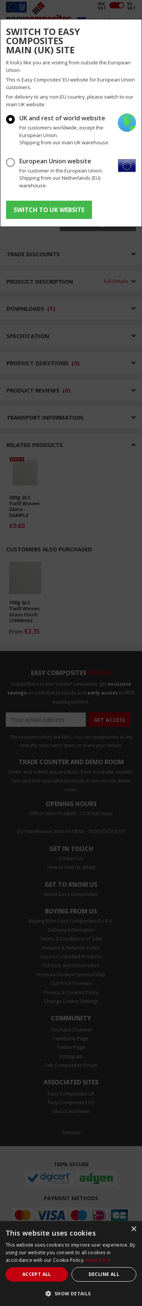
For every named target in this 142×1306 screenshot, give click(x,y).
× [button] (133, 1229)
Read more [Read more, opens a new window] (98, 1260)
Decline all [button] (104, 1274)
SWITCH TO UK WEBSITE (49, 210)
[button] (71, 1293)
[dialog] (71, 1263)
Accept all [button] (36, 1274)
